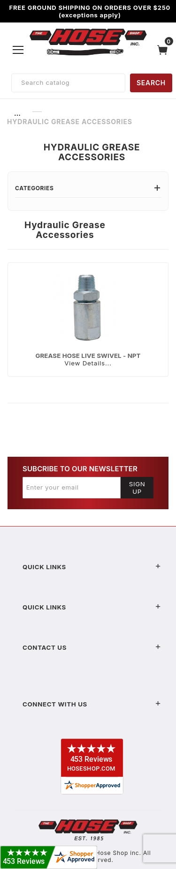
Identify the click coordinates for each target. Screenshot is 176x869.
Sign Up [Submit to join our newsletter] (137, 487)
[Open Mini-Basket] (164, 50)
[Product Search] (68, 83)
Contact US (92, 647)
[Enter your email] (72, 487)
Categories (88, 188)
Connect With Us (92, 704)
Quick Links (92, 567)
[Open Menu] (18, 49)
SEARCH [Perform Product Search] (151, 83)
